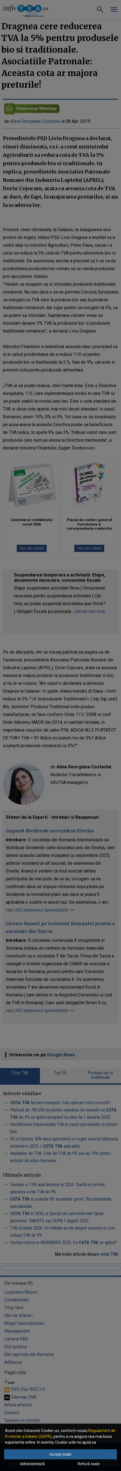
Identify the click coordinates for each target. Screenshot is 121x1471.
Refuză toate (89, 1464)
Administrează (32, 1464)
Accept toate (61, 1454)
